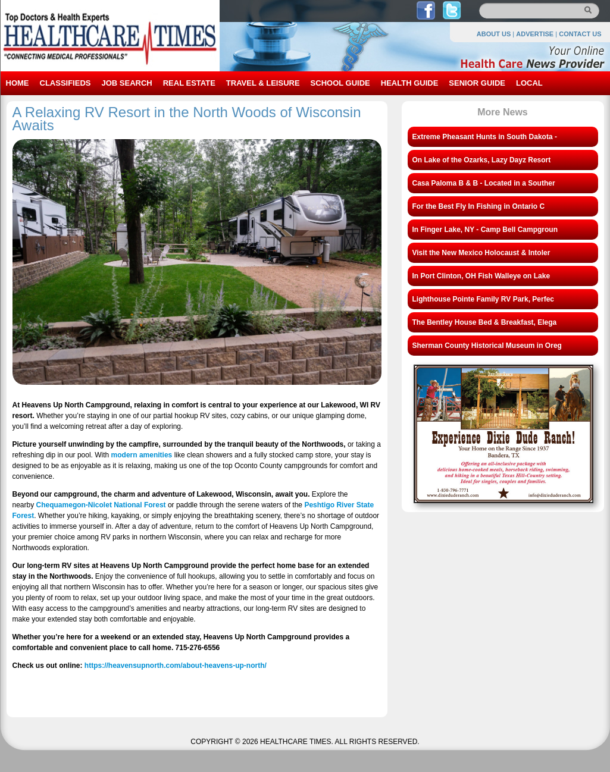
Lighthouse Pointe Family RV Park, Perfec (483, 299)
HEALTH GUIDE (410, 83)
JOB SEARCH (126, 83)
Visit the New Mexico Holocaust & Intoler (481, 253)
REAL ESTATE (189, 83)
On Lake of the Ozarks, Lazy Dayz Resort (481, 160)
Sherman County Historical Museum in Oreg (487, 345)
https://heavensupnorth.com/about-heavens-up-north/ (176, 665)
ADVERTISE (534, 33)
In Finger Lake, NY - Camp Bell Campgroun (485, 229)
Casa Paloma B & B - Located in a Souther (483, 183)
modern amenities (142, 455)
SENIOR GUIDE (477, 83)
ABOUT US (494, 33)
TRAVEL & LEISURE (263, 83)
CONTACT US (580, 33)
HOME (17, 83)
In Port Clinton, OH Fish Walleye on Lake (481, 276)
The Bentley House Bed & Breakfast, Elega (484, 322)
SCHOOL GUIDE (340, 83)
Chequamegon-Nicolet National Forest (101, 505)
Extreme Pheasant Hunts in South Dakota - (484, 137)
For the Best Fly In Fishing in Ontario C (478, 206)
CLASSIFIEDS (65, 83)
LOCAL (529, 83)
